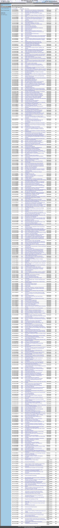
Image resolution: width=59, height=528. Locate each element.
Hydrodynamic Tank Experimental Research (33, 18)
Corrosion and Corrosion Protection (32, 100)
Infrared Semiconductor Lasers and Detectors (34, 256)
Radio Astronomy (28, 29)
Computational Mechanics (30, 371)
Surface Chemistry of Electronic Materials (33, 97)
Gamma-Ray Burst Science (30, 407)
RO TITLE (27, 8)
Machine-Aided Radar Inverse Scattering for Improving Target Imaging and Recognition (35, 255)
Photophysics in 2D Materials (30, 216)
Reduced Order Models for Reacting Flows (33, 253)
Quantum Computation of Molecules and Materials (34, 317)
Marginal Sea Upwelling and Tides (31, 499)
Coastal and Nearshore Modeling (31, 523)
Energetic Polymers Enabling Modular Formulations (35, 91)
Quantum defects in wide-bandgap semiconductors (35, 326)
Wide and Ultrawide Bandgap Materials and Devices (35, 242)
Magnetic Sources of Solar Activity (31, 419)
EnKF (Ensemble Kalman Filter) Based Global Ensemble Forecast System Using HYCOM (34, 482)
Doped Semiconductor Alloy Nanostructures (33, 372)
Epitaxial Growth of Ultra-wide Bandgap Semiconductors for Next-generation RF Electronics (35, 241)
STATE (56, 8)
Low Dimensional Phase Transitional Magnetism (34, 361)
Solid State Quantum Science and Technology (34, 205)
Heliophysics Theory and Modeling (31, 435)
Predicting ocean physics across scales (32, 493)
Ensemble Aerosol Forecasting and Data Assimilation (35, 60)
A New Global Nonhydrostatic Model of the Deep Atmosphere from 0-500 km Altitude (34, 427)
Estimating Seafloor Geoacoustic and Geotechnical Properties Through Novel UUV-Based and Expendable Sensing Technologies (35, 519)
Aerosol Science (28, 270)
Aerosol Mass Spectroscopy (30, 275)
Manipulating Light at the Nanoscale (32, 220)
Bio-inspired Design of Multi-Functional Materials (34, 81)
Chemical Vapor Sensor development (32, 183)
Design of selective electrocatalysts (32, 155)
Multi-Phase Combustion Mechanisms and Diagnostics (35, 98)
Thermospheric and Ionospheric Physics (32, 410)
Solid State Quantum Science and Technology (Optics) (35, 204)
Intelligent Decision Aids (29, 173)
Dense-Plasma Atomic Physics (31, 283)
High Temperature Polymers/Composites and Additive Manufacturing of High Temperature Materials (35, 133)
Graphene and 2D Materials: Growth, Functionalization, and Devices (32, 195)
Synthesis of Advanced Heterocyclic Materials (34, 93)
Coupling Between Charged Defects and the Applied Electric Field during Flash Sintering (35, 336)
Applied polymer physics (29, 160)
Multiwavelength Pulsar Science (31, 432)
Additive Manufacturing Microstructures (32, 329)
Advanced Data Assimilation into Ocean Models (34, 467)
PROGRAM (22, 8)
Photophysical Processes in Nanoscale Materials (34, 187)
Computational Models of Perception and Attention (34, 181)
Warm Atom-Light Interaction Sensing (32, 274)
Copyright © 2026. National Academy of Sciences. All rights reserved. (29, 526)
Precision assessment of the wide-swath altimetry (34, 497)
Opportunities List (4, 6)
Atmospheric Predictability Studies (31, 445)
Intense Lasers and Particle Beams (31, 305)
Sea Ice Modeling (28, 508)
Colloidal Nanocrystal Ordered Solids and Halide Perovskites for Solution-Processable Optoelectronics (35, 229)
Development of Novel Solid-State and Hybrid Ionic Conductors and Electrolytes (35, 139)
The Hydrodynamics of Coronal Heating (32, 420)
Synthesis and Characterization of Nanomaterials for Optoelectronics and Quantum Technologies (35, 203)
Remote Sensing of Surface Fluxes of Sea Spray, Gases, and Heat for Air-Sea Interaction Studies (34, 50)
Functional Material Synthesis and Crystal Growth (34, 113)
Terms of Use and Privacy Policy (29, 527)
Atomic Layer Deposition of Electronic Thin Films (34, 234)
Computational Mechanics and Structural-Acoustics (35, 17)
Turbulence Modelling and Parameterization (33, 512)
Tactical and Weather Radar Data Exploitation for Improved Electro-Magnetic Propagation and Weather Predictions (35, 451)
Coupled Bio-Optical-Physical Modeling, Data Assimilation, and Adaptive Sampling (33, 470)
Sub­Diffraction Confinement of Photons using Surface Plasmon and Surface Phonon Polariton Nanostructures (35, 197)
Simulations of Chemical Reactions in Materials (34, 95)
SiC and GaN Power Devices (30, 191)
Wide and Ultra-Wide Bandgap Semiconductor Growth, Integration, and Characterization (35, 233)
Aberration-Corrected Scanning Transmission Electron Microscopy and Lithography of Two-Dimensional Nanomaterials (35, 348)
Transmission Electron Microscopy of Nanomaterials (35, 330)
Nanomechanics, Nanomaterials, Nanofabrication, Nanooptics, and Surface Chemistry (34, 12)
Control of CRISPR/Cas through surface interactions (35, 83)
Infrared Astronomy (28, 28)
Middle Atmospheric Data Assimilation (32, 44)
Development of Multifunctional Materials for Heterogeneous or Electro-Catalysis (33, 148)
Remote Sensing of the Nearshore (31, 516)
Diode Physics (27, 286)
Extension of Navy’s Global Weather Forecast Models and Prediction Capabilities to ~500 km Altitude (35, 414)
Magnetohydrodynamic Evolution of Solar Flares (34, 431)
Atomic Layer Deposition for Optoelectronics (33, 235)
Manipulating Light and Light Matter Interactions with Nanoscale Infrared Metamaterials (35, 215)
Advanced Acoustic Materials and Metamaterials (34, 10)
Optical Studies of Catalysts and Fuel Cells (33, 104)
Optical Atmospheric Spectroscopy (31, 415)
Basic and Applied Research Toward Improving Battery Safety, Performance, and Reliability (35, 159)
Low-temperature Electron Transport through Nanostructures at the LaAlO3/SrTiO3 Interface (34, 325)
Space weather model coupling (31, 63)
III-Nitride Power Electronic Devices (32, 243)
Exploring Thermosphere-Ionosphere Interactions (34, 438)
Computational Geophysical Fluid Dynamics (33, 448)
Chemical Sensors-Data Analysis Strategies (33, 96)
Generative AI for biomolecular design (32, 92)
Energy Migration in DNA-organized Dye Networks (34, 236)
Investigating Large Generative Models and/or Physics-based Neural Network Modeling (35, 180)
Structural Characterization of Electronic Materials (34, 182)
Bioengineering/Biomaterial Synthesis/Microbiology (34, 88)
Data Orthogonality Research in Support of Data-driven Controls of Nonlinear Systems (35, 405)
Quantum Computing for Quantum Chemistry (33, 140)
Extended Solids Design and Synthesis (32, 126)
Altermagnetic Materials (29, 386)
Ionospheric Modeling (29, 430)
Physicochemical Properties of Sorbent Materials (34, 355)
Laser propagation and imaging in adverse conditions (35, 271)
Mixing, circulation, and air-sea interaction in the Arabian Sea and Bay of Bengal (34, 488)
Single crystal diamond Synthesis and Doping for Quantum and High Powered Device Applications (34, 165)
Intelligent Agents (28, 177)
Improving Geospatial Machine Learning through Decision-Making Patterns (34, 515)
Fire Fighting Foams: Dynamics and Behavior (33, 110)
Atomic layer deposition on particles (32, 231)
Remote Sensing (28, 34)
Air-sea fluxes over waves (30, 504)
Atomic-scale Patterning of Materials (32, 377)
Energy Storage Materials (30, 146)
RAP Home (3, 13)
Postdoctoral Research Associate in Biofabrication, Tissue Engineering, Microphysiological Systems (34, 135)
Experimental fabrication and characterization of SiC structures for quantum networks (35, 222)
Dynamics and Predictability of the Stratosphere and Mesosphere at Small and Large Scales (35, 412)
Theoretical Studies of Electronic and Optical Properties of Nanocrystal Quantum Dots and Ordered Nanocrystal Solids (35, 315)
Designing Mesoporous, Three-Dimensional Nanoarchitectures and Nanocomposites (33, 112)
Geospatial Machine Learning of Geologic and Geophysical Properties (34, 496)
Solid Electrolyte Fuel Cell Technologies (32, 149)
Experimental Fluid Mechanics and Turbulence (34, 27)
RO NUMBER (15, 8)
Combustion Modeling (29, 99)
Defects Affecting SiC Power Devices (32, 188)
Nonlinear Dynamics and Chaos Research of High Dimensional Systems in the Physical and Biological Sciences (35, 293)
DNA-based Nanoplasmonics (30, 80)
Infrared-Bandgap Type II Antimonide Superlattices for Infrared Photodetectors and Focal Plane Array (35, 190)
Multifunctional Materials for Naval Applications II (34, 374)
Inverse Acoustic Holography (30, 25)
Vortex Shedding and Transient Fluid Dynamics (34, 251)
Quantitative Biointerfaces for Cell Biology (33, 373)
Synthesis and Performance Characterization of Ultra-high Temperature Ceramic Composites (35, 402)
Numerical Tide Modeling (30, 461)
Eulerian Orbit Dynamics (29, 394)
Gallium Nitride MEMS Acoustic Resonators (33, 199)
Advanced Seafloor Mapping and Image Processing (35, 38)
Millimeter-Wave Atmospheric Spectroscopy (33, 30)
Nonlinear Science (28, 289)
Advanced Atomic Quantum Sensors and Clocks (34, 267)
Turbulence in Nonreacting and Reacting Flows (34, 250)
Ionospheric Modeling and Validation (32, 439)
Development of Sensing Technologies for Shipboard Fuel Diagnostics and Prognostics (35, 103)
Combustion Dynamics (29, 248)
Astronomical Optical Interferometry (32, 33)
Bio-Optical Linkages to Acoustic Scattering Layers (34, 489)
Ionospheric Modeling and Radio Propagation (33, 423)
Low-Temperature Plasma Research (32, 302)
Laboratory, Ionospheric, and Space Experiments (34, 287)
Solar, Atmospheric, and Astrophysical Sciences (34, 249)
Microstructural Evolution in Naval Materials (33, 320)
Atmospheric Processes (29, 440)
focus (57, 4)
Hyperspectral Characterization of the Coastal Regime (35, 35)
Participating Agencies (5, 4)
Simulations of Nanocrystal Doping (31, 342)
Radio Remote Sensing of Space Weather (33, 57)
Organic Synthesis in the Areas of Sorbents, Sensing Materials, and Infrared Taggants (35, 332)
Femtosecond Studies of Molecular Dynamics (33, 94)
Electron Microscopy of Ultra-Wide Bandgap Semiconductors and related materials (33, 384)
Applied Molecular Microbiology (31, 79)
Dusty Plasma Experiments (30, 304)
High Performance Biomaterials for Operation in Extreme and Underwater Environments (34, 143)
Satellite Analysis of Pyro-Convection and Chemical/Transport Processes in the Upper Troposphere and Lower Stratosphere (33, 42)
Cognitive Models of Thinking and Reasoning (33, 178)
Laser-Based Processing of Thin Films (32, 321)
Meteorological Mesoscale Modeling (32, 442)
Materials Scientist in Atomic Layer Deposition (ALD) (35, 217)
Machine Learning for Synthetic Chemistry (33, 141)
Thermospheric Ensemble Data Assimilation (33, 64)
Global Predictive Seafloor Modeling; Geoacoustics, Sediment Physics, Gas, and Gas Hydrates (35, 464)
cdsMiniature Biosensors (29, 87)
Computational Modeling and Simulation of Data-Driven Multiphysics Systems (34, 338)
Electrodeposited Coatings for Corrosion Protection (35, 168)
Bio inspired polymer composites (31, 152)
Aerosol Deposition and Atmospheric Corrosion (34, 150)
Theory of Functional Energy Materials (32, 341)
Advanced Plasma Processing (31, 301)
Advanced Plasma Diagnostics (31, 300)
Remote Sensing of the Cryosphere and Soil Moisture (35, 54)
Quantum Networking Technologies (31, 276)
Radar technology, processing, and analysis (33, 51)
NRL (2, 5)
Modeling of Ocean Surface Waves (31, 459)
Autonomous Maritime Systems (31, 26)
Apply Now (3, 12)
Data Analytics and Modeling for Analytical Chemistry (35, 151)
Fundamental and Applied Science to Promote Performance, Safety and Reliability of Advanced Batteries (34, 128)
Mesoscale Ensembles (29, 449)
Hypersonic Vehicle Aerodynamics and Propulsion (34, 252)
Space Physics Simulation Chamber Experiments (34, 288)
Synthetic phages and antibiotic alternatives (33, 82)
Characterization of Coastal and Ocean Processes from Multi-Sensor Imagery (34, 67)
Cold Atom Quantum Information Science (33, 266)
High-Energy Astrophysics (30, 409)
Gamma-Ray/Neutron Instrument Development (34, 408)
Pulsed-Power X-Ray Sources (30, 284)
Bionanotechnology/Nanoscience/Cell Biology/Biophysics (32, 86)
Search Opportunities (5, 10)
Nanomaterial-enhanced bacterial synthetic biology (34, 84)
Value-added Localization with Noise (32, 22)
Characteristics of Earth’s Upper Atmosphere (33, 418)
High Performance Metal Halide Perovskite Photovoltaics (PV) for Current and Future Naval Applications (34, 224)
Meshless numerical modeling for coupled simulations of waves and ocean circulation (35, 480)
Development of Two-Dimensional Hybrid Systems (34, 352)
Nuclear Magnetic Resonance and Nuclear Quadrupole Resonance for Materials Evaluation (35, 109)
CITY (48, 8)
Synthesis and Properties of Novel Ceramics (33, 367)
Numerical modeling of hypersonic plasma (33, 311)
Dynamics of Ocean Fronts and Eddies (32, 473)
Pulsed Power (27, 285)
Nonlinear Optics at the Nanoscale (31, 118)
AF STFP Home (4, 14)
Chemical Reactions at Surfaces (31, 101)
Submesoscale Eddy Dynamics (31, 506)
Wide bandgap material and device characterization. (35, 230)
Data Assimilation (28, 441)
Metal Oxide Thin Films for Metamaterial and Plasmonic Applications (33, 351)
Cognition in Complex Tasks (30, 174)
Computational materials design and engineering (34, 237)
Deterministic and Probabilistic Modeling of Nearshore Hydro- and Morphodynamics (35, 484)
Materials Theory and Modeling (31, 166)
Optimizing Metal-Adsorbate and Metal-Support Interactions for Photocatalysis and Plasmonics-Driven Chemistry (35, 117)
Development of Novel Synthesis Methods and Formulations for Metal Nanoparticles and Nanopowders (34, 120)
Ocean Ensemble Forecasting (30, 475)
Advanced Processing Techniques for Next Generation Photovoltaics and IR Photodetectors (35, 201)
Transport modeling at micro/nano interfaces (33, 385)
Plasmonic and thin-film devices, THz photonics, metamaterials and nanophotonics (34, 363)
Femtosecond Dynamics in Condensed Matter (34, 184)
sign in (54, 4)
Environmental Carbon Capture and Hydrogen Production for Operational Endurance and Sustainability (34, 379)
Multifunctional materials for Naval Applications (34, 370)
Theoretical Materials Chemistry (31, 105)
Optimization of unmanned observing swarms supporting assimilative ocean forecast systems (34, 492)
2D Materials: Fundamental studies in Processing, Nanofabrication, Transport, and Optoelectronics (34, 193)
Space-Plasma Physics (29, 295)
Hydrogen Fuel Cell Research (30, 167)
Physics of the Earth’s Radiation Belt (32, 303)
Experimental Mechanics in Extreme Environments (34, 387)
